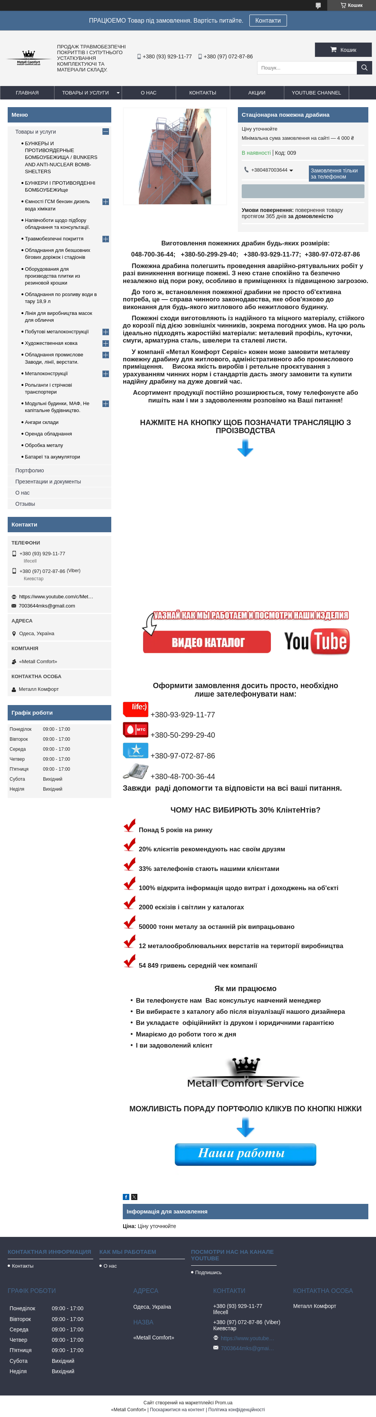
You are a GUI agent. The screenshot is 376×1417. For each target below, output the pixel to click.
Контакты (202, 93)
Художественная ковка (51, 343)
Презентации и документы (48, 481)
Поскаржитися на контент (177, 1409)
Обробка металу (44, 445)
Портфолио (29, 470)
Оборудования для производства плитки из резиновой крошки (52, 276)
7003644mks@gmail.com (47, 606)
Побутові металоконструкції (57, 331)
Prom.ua (224, 1402)
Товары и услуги (85, 93)
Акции (257, 93)
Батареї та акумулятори (52, 457)
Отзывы (25, 504)
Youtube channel (316, 93)
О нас (149, 93)
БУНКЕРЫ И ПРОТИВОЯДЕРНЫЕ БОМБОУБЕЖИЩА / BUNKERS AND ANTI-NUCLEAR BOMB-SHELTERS (61, 157)
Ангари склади (42, 422)
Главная (27, 93)
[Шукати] (364, 67)
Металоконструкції (46, 373)
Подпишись (208, 1272)
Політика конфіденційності (236, 1409)
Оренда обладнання (48, 434)
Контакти (268, 20)
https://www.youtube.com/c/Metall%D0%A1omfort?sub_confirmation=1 (57, 596)
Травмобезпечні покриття (54, 239)
